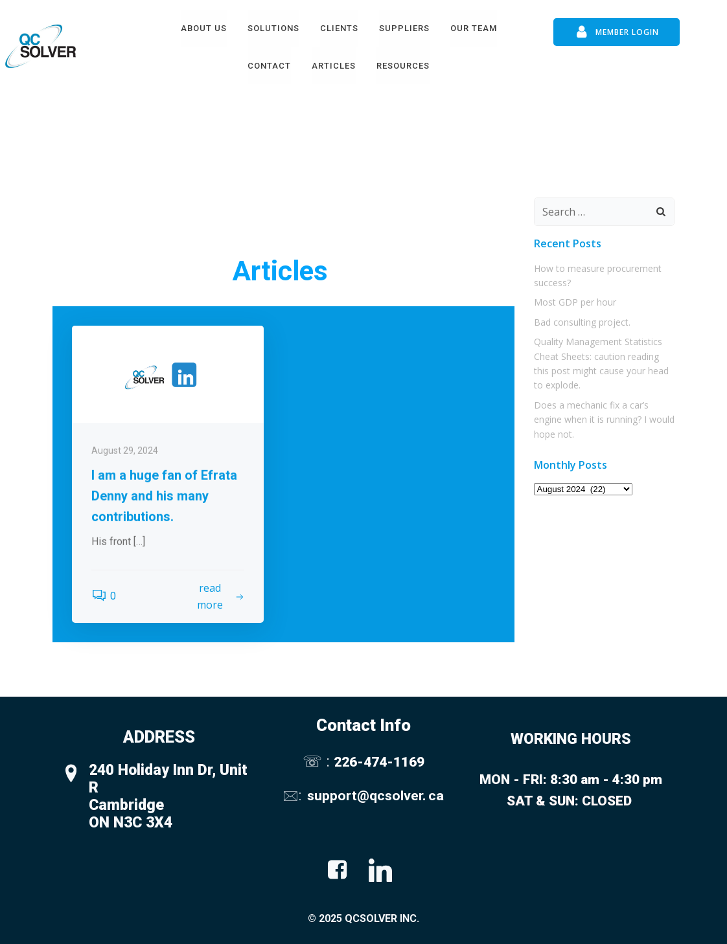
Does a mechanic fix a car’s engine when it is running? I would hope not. (604, 419)
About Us (204, 28)
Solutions (273, 28)
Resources (403, 66)
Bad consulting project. (582, 322)
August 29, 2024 (124, 543)
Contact (269, 66)
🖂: (294, 795)
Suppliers (404, 28)
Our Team (473, 28)
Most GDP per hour (575, 302)
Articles (334, 66)
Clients (339, 28)
